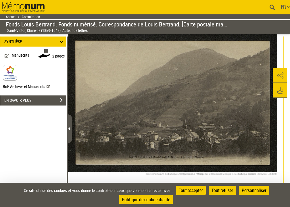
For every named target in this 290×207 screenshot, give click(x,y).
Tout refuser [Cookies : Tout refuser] (222, 190)
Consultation (31, 16)
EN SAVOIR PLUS (35, 100)
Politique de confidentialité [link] (146, 199)
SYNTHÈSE (35, 42)
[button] (280, 75)
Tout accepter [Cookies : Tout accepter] (191, 190)
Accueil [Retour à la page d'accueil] (11, 16)
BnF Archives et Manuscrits (26, 86)
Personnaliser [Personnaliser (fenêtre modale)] (254, 190)
